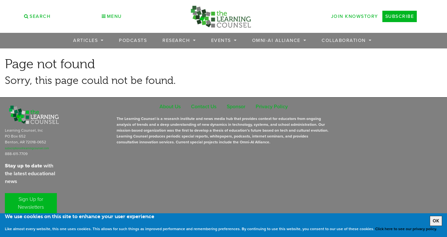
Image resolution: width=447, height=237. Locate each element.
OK (436, 220)
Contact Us (203, 106)
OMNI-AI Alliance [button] (277, 40)
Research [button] (177, 40)
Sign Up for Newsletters (31, 203)
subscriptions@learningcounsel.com (27, 148)
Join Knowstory (354, 16)
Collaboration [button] (344, 40)
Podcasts (133, 40)
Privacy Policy (272, 106)
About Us (170, 106)
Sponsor (236, 106)
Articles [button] (86, 40)
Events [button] (222, 40)
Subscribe (399, 16)
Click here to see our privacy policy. (406, 229)
